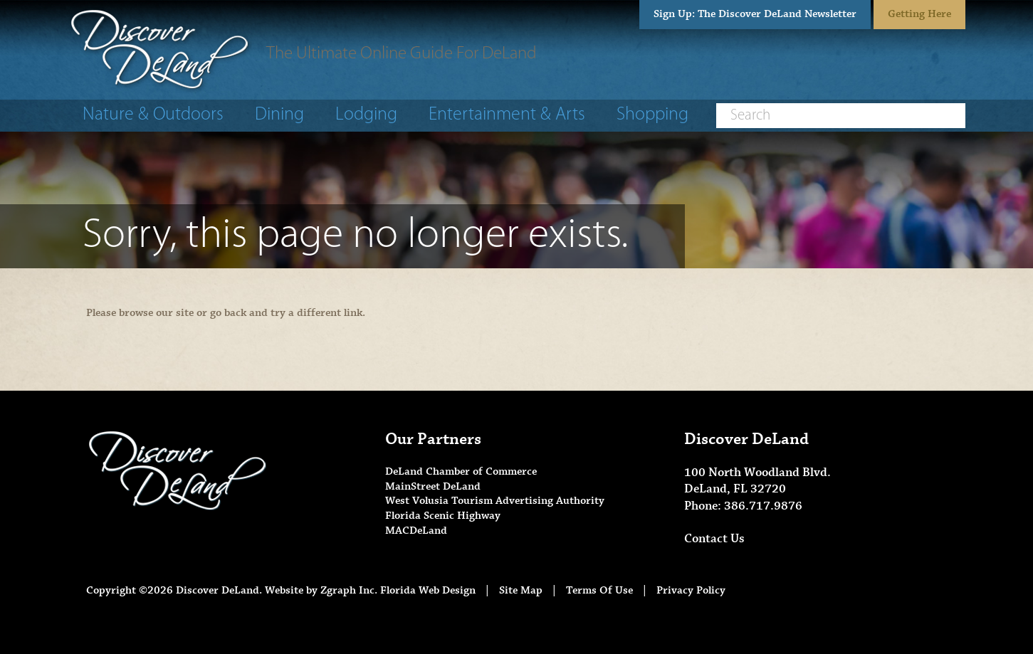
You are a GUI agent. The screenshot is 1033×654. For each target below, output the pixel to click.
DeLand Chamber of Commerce (461, 471)
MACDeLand (416, 530)
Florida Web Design (428, 590)
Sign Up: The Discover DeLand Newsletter (755, 13)
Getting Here (919, 13)
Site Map (520, 590)
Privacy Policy (690, 590)
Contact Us (714, 538)
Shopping (652, 115)
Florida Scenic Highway (442, 515)
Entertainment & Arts (507, 115)
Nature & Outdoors (153, 115)
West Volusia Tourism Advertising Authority (494, 500)
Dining (279, 115)
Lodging (366, 115)
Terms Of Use (599, 590)
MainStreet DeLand (433, 486)
